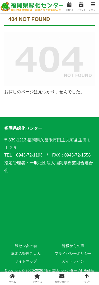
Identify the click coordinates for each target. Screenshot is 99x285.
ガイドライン (73, 261)
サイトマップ (26, 261)
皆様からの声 (73, 246)
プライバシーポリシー (73, 253)
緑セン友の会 (26, 246)
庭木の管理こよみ (26, 253)
